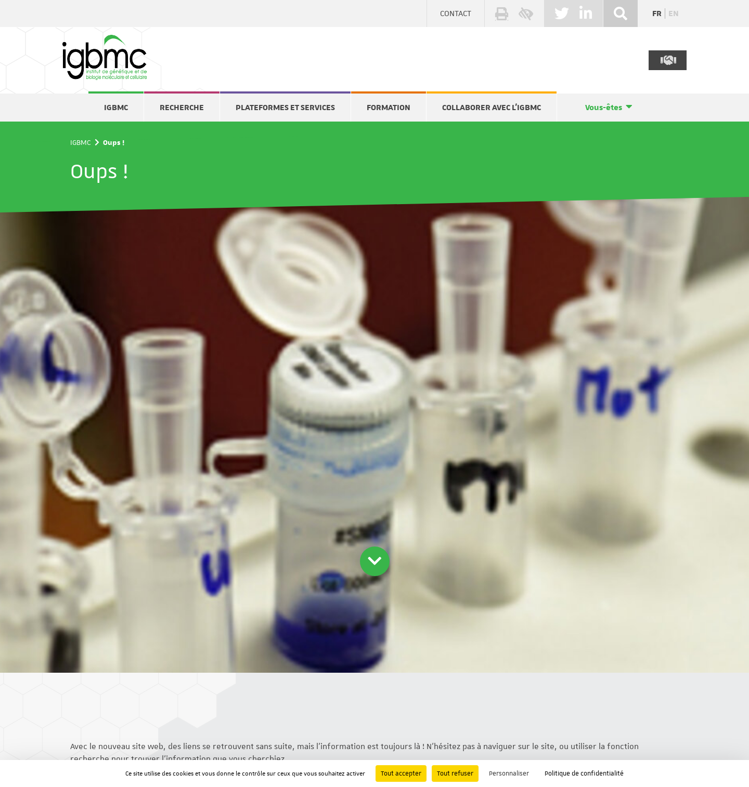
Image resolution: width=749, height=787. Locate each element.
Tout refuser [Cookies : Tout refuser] (455, 773)
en (673, 13)
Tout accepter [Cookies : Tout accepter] (401, 773)
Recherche (182, 107)
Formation (388, 107)
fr (657, 13)
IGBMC (116, 107)
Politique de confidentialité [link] (584, 773)
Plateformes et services (285, 107)
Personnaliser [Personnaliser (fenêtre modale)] (509, 773)
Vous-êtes (603, 107)
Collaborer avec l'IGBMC (491, 107)
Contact (455, 13)
